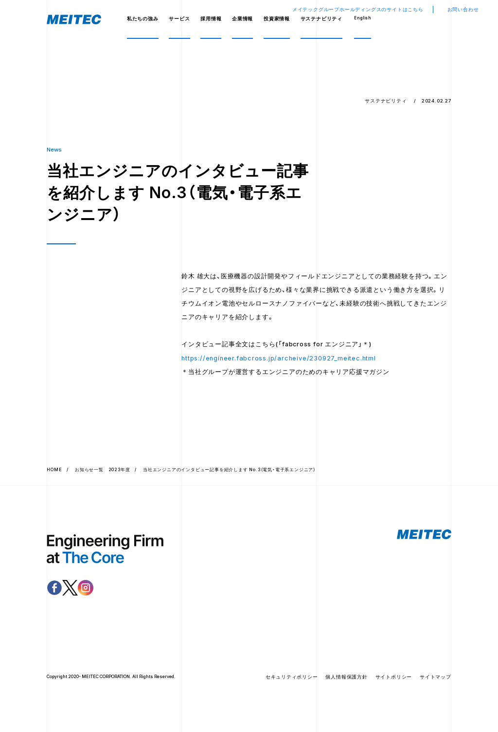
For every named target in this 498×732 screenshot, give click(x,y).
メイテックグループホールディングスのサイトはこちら (358, 9)
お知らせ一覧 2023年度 (102, 472)
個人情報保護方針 (346, 679)
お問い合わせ (463, 9)
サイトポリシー (393, 679)
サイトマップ (435, 679)
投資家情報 (277, 19)
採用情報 (210, 19)
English (362, 18)
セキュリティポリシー (292, 679)
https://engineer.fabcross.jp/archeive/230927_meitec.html (278, 360)
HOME (54, 472)
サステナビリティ (321, 19)
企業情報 (242, 19)
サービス (179, 19)
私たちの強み (143, 19)
